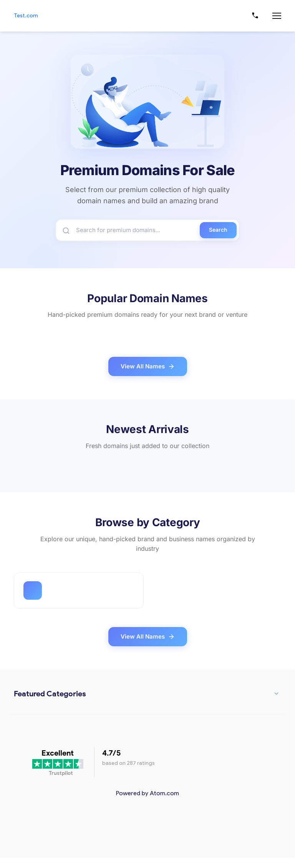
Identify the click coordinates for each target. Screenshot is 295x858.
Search (218, 230)
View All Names (148, 367)
